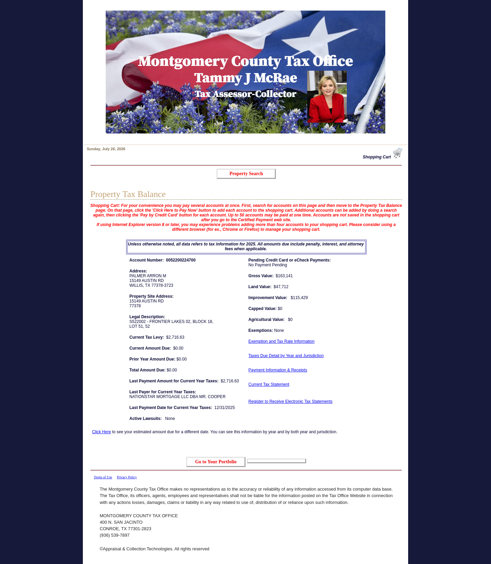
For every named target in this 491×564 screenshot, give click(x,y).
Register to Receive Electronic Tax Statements (291, 401)
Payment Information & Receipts (278, 370)
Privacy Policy (127, 477)
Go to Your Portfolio (216, 461)
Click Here (101, 431)
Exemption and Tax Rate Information (282, 341)
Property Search (246, 173)
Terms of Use (103, 477)
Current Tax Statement (269, 384)
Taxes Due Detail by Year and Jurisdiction (286, 355)
